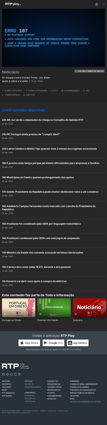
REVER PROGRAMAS (33, 387)
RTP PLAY (29, 381)
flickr (19, 374)
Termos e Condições (48, 411)
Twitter (7, 374)
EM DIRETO (29, 384)
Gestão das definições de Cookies (85, 402)
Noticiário (10, 72)
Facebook (3, 374)
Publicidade (63, 411)
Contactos (30, 401)
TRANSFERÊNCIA (11, 95)
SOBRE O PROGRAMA (36, 90)
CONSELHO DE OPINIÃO (79, 387)
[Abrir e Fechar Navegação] (103, 4)
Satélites (51, 399)
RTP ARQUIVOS (8, 393)
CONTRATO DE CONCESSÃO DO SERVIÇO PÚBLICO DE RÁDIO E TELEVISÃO (83, 393)
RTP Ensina (7, 396)
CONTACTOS (52, 381)
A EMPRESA (74, 381)
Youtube (15, 374)
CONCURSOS (30, 393)
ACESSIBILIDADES (70, 90)
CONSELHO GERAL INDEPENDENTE (84, 384)
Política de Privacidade (11, 411)
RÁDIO (4, 390)
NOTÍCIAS (6, 381)
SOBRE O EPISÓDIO (12, 90)
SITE (54, 90)
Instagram (11, 374)
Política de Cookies (30, 411)
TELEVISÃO (6, 387)
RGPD (72, 399)
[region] (53, 38)
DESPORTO (6, 384)
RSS (86, 90)
